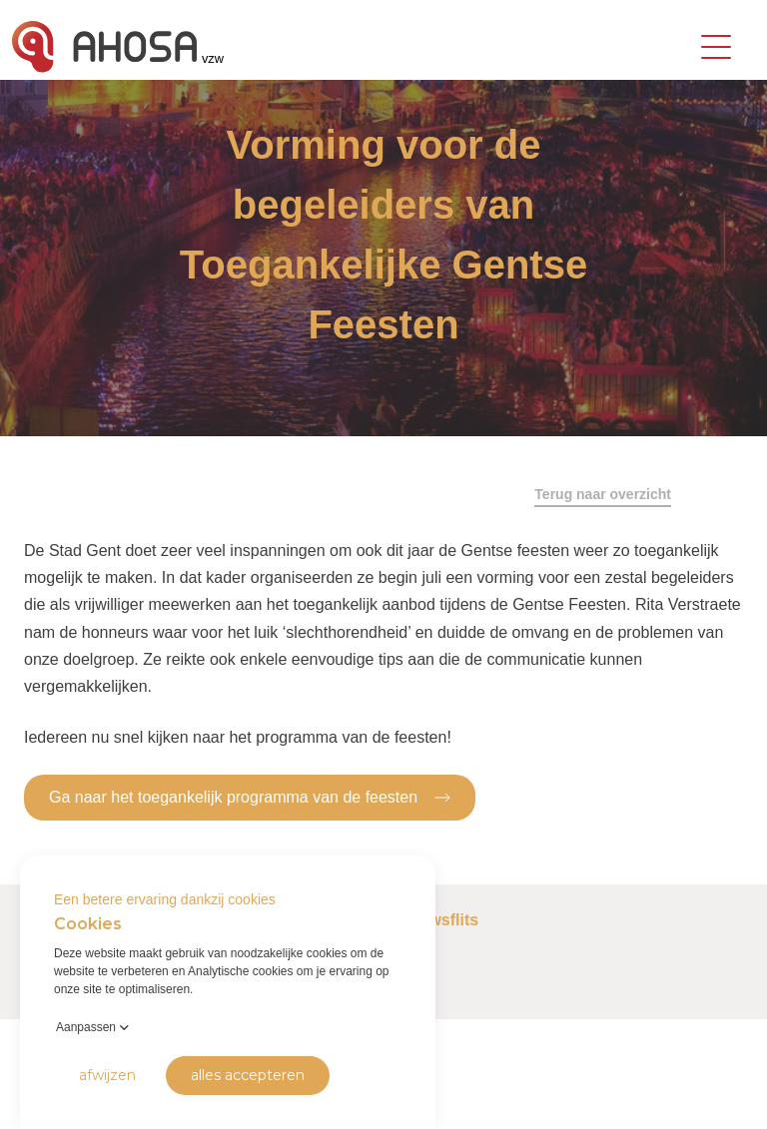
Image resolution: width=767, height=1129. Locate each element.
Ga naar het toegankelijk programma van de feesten (249, 796)
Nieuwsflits (436, 919)
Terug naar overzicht (602, 494)
